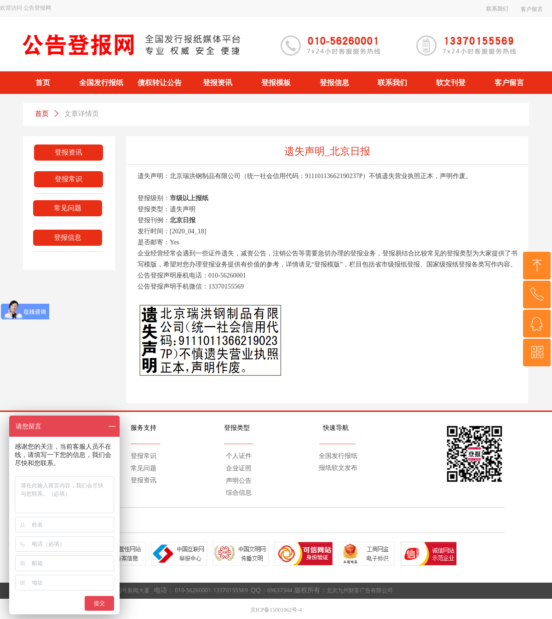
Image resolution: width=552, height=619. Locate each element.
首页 (42, 113)
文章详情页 (81, 113)
